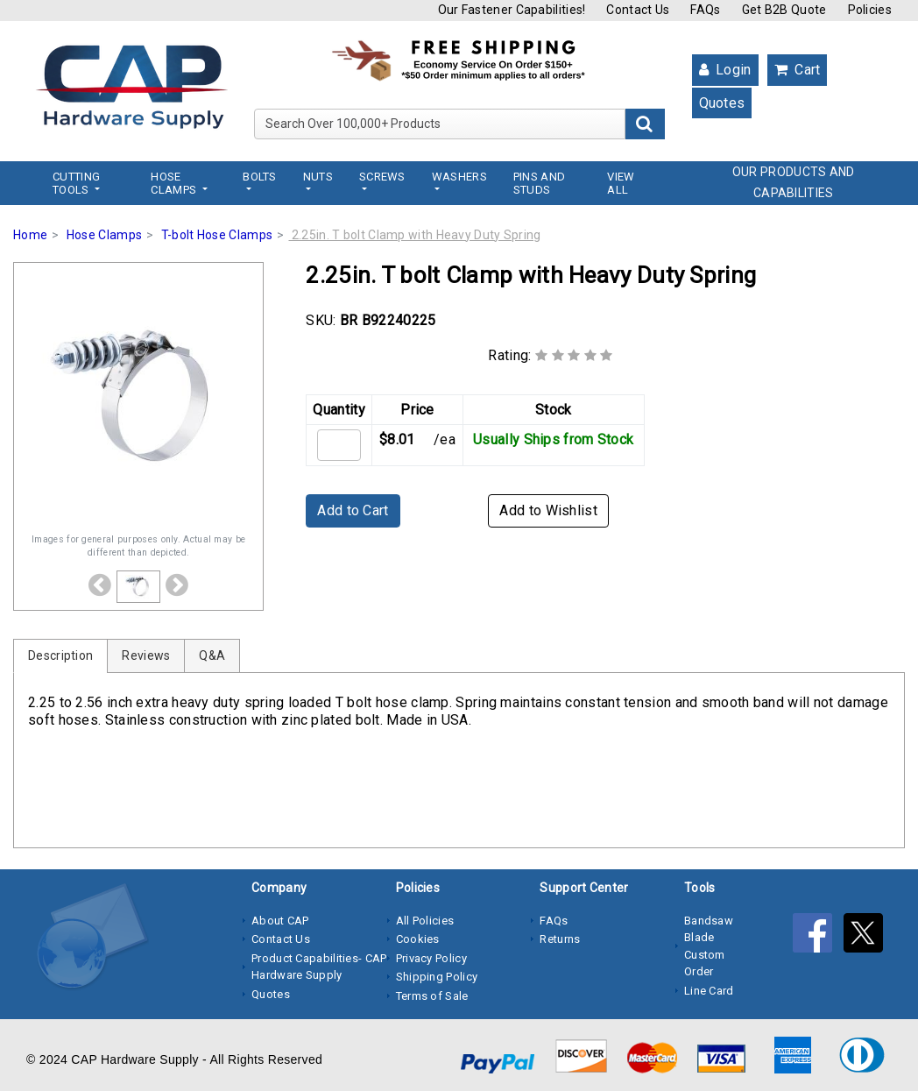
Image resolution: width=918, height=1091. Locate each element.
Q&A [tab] (212, 655)
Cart (797, 69)
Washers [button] (459, 176)
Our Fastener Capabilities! (512, 10)
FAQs (705, 10)
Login (725, 69)
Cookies (418, 939)
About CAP (280, 920)
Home (30, 235)
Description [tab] (60, 655)
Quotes (722, 103)
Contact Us (637, 10)
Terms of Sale (432, 995)
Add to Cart (352, 510)
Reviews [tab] (146, 655)
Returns (560, 939)
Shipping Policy (437, 976)
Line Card (709, 990)
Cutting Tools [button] (76, 183)
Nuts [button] (318, 176)
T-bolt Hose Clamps (216, 235)
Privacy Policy (431, 958)
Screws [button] (382, 176)
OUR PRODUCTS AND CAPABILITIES (793, 182)
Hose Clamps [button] (175, 183)
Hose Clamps (104, 235)
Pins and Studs (539, 183)
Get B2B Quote (784, 10)
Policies (870, 10)
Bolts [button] (260, 176)
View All (620, 183)
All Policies (425, 920)
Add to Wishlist (548, 510)
